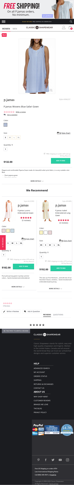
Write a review (21, 112)
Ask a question (12, 115)
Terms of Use (53, 484)
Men (15, 28)
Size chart (66, 133)
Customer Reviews (42, 400)
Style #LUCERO (29, 201)
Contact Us (39, 388)
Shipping (37, 380)
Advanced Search (42, 368)
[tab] (11, 311)
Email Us (53, 475)
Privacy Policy (40, 412)
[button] (3, 242)
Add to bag (60, 161)
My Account (39, 372)
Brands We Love (41, 404)
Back (4, 35)
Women (6, 28)
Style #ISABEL (67, 201)
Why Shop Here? (41, 396)
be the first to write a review (16, 331)
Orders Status (40, 376)
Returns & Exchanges (43, 384)
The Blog (38, 408)
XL (21, 243)
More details (36, 181)
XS (41, 245)
